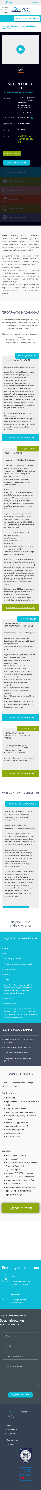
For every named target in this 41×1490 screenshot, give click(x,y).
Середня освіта (11, 1429)
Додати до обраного (17, 162)
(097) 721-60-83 (5, 10)
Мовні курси (9, 1425)
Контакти (10, 1444)
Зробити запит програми (20, 437)
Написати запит (12, 153)
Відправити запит (20, 1208)
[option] (20, 49)
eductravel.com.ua (13, 1412)
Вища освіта (10, 1434)
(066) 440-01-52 (5, 12)
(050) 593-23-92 (5, 7)
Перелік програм (20, 70)
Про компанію (12, 1440)
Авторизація (35, 3)
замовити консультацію (27, 19)
